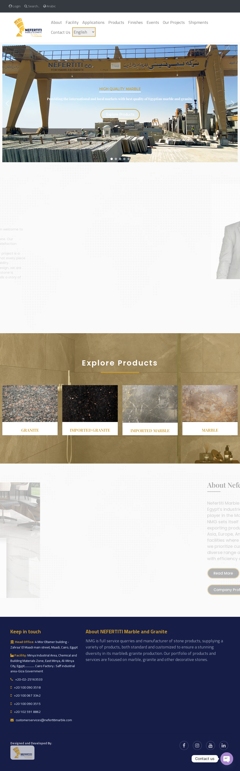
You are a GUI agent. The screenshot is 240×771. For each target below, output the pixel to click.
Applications (93, 22)
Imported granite (90, 430)
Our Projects (174, 22)
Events (153, 22)
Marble (210, 430)
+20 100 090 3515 (25, 704)
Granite (30, 430)
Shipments (198, 22)
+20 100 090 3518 (25, 687)
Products (116, 22)
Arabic (49, 6)
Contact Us (60, 32)
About (56, 22)
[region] (120, 103)
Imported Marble (150, 430)
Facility (72, 22)
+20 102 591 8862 (25, 712)
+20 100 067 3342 (25, 695)
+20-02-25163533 (26, 679)
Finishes (135, 22)
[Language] (84, 32)
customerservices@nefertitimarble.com (41, 720)
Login (15, 6)
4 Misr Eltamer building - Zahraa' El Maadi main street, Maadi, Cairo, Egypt (44, 644)
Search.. (31, 6)
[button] (7, 103)
